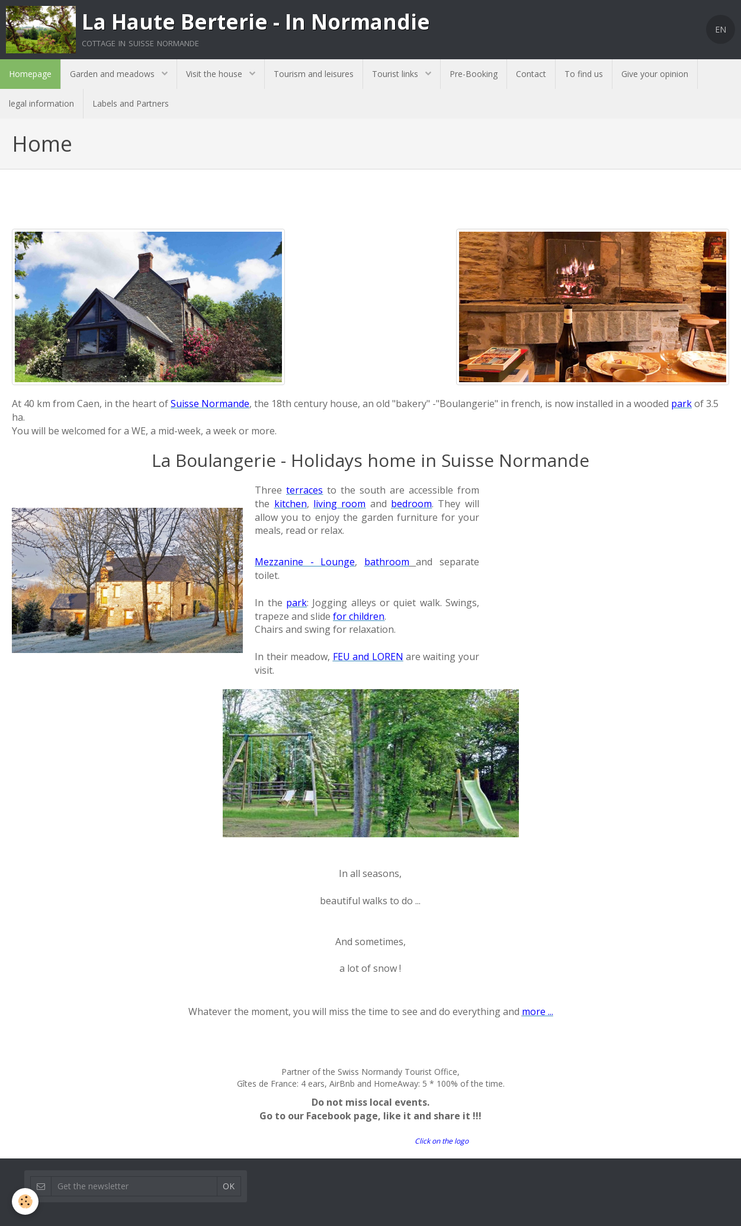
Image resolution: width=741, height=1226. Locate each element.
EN (720, 29)
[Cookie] (25, 1201)
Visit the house (215, 73)
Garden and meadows (113, 73)
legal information (41, 103)
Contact (531, 73)
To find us (583, 73)
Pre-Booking (474, 73)
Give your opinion (654, 73)
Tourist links (396, 73)
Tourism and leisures (314, 73)
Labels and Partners (130, 103)
